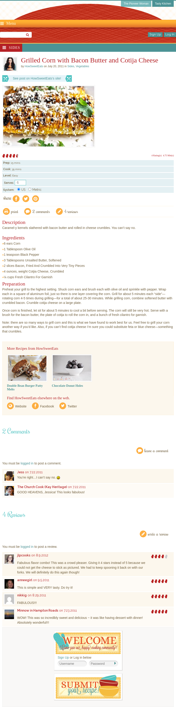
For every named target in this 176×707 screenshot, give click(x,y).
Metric (34, 189)
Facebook (47, 406)
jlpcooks (23, 555)
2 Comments (41, 211)
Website (21, 406)
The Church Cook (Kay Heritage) (42, 487)
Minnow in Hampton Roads (37, 610)
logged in (27, 463)
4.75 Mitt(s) (168, 155)
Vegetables (82, 66)
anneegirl (24, 580)
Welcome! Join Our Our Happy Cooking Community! (87, 643)
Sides (14, 48)
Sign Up (155, 34)
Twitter (72, 406)
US (21, 189)
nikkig (22, 595)
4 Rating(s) (157, 155)
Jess (20, 472)
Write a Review (158, 534)
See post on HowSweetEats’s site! (37, 78)
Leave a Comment (157, 450)
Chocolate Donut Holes (67, 385)
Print (14, 211)
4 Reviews (71, 211)
